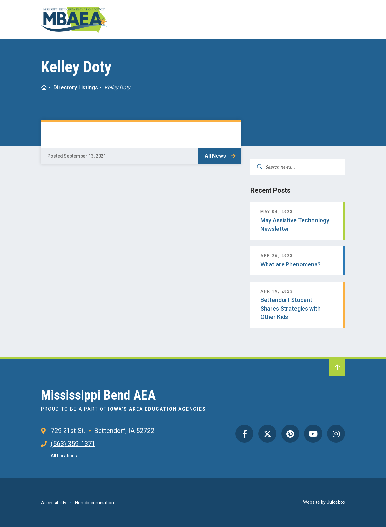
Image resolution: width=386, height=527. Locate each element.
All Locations (64, 455)
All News (215, 156)
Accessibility (53, 502)
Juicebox (336, 502)
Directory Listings (75, 87)
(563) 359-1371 (73, 444)
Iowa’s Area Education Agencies (157, 409)
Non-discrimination (94, 502)
